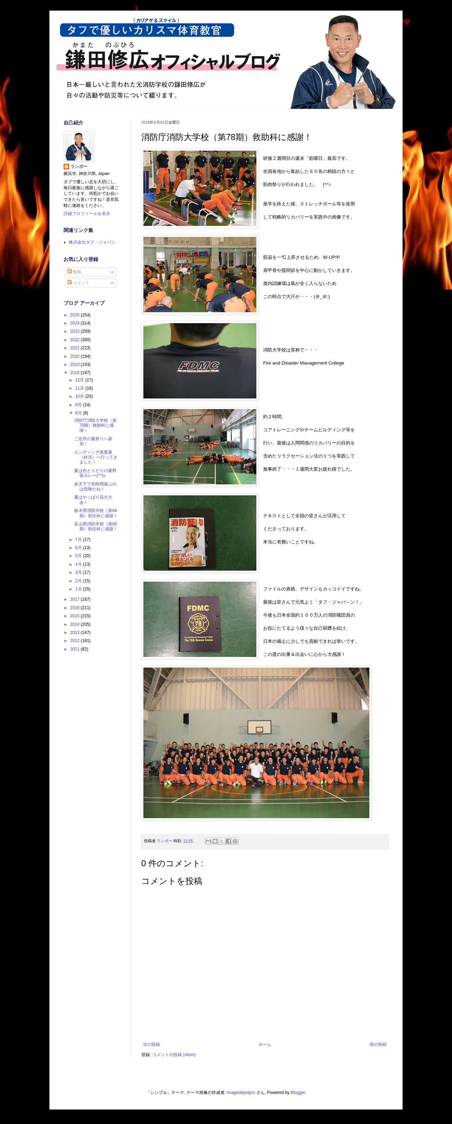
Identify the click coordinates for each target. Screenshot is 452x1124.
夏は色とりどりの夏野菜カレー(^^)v (95, 473)
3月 (79, 572)
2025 (75, 315)
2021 (75, 347)
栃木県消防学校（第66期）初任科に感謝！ (96, 513)
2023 (75, 331)
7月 (79, 539)
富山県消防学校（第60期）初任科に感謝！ (96, 526)
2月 (79, 580)
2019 (75, 364)
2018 (75, 372)
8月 (79, 412)
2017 (75, 599)
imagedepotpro (241, 1092)
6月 (79, 547)
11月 (80, 388)
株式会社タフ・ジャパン (92, 242)
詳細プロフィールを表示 (87, 213)
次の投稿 (151, 1044)
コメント (78, 282)
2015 (75, 615)
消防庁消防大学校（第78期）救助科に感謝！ (95, 425)
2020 (75, 356)
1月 (79, 589)
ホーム (264, 1044)
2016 (75, 607)
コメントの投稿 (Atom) (174, 1054)
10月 (80, 396)
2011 (75, 649)
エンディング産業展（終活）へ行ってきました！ (96, 457)
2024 (75, 323)
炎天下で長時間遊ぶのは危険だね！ (95, 486)
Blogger (298, 1092)
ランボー (79, 166)
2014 (75, 624)
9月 (79, 404)
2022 (75, 339)
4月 (79, 564)
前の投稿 (378, 1044)
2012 (75, 640)
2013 (75, 632)
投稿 (74, 271)
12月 (80, 380)
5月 (79, 555)
